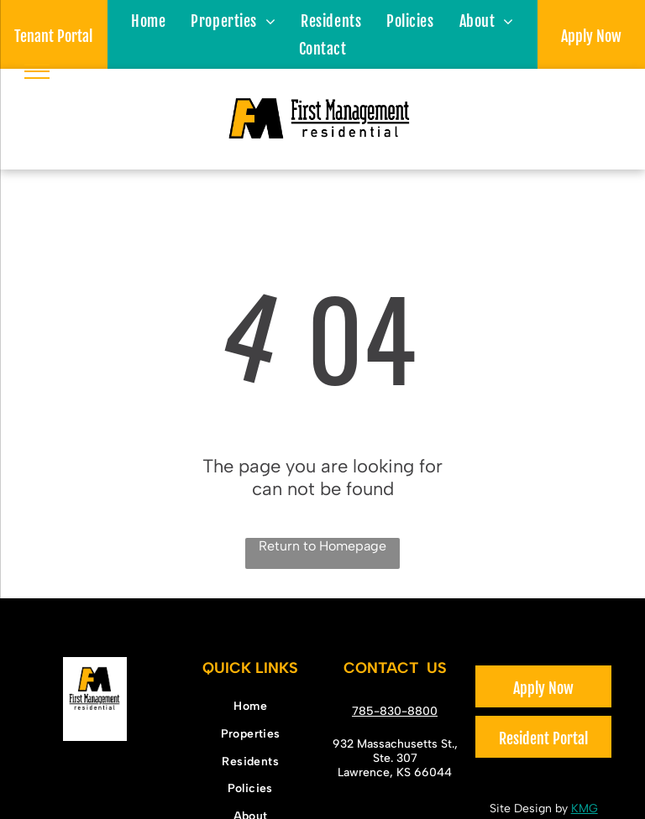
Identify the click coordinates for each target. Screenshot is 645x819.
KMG (584, 808)
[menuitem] (148, 20)
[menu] (37, 71)
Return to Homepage (322, 546)
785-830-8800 (395, 711)
